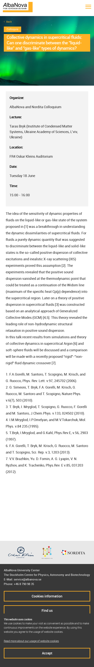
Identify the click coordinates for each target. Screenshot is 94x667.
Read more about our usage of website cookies (31, 641)
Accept (47, 653)
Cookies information (47, 596)
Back (9, 21)
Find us (47, 610)
